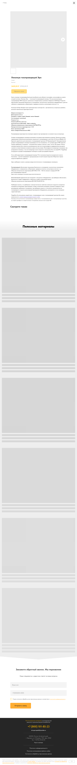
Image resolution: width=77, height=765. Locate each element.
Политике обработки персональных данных (38, 762)
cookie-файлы (31, 761)
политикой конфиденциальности (57, 699)
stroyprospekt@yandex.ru (38, 730)
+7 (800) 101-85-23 (38, 726)
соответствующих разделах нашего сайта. (29, 197)
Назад (4, 2)
